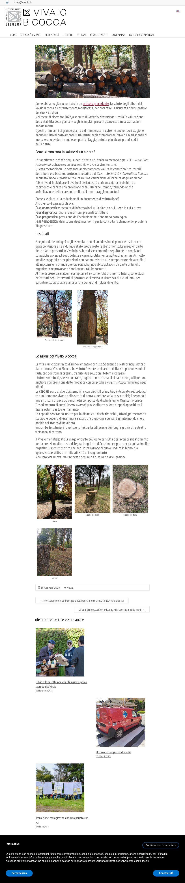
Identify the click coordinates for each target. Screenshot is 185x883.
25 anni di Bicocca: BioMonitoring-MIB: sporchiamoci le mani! (112, 609)
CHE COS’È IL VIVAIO (30, 35)
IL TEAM (82, 35)
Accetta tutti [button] (166, 873)
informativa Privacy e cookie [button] (44, 857)
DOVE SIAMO (118, 35)
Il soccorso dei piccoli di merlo (113, 752)
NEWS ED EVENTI (98, 35)
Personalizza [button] (19, 873)
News (70, 587)
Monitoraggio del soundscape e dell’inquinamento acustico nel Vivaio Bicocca (82, 600)
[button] (160, 844)
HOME (13, 35)
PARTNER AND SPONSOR (141, 35)
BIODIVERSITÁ (52, 35)
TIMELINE (68, 35)
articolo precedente (96, 103)
